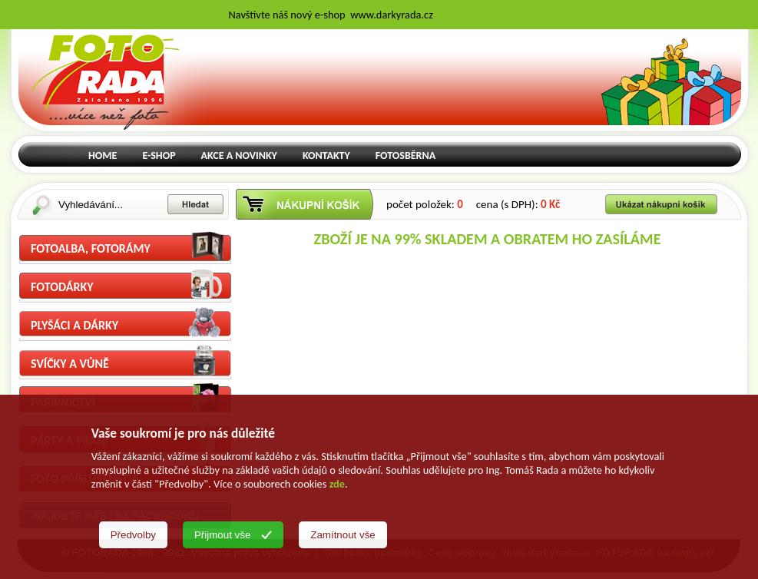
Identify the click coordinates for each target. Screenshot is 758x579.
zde (337, 484)
